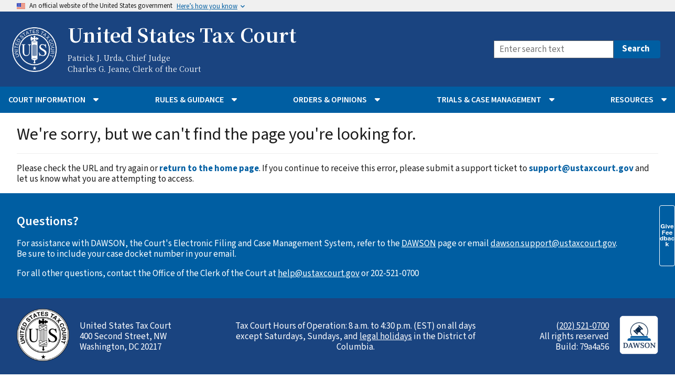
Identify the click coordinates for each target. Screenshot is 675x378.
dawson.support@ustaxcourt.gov (553, 243)
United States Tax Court (182, 35)
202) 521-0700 (584, 326)
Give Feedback (667, 235)
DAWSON (418, 243)
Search (636, 49)
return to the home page (209, 168)
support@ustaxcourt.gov (581, 168)
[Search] (554, 49)
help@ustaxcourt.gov (319, 273)
